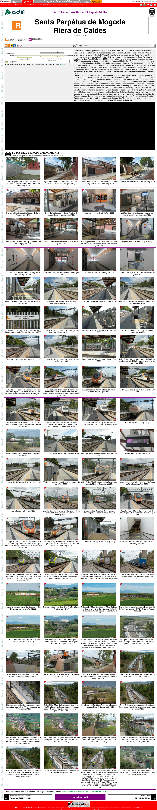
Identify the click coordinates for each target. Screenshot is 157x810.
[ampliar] (62, 64)
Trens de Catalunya (7, 5)
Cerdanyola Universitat (21, 798)
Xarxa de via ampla (21, 5)
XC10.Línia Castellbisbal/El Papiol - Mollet (43, 5)
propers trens (83, 45)
